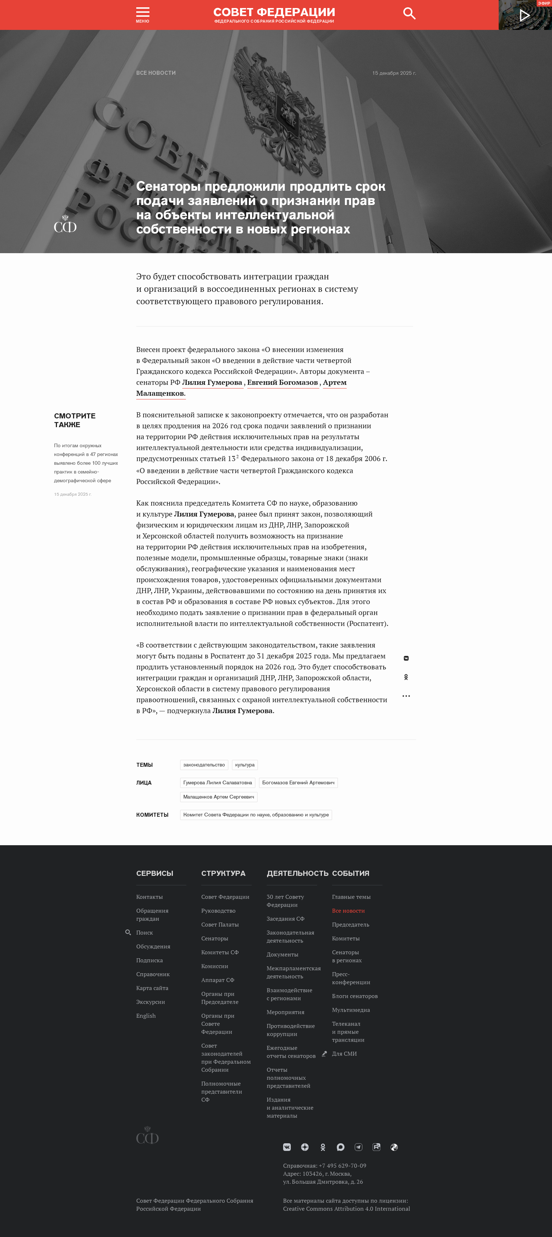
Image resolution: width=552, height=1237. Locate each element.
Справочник (153, 974)
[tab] (406, 681)
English (146, 1015)
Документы (282, 954)
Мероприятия (285, 1012)
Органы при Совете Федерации (218, 1023)
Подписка (149, 960)
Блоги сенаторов (355, 996)
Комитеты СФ (220, 952)
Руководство (218, 910)
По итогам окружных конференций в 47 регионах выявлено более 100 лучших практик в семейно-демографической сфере (86, 463)
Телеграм (358, 1147)
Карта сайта (152, 987)
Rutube (376, 1147)
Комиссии (214, 966)
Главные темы (351, 896)
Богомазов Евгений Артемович (298, 782)
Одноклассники (406, 677)
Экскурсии (150, 1001)
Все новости (156, 73)
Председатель (350, 924)
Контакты (149, 896)
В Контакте (406, 658)
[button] (143, 15)
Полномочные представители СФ (221, 1091)
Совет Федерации (225, 896)
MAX (340, 1147)
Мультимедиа (351, 1009)
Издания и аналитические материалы (290, 1107)
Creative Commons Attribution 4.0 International (346, 1208)
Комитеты (346, 938)
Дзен (305, 1147)
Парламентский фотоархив (394, 1147)
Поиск (144, 932)
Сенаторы (214, 938)
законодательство (204, 764)
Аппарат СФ (218, 979)
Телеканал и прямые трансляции (348, 1031)
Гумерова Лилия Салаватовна (217, 782)
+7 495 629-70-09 (342, 1165)
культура (245, 764)
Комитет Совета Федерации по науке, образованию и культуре (256, 814)
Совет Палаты (220, 924)
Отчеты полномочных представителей (289, 1077)
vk (287, 1147)
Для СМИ (344, 1053)
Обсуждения (153, 946)
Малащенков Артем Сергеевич (218, 796)
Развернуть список (406, 696)
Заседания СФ (286, 918)
